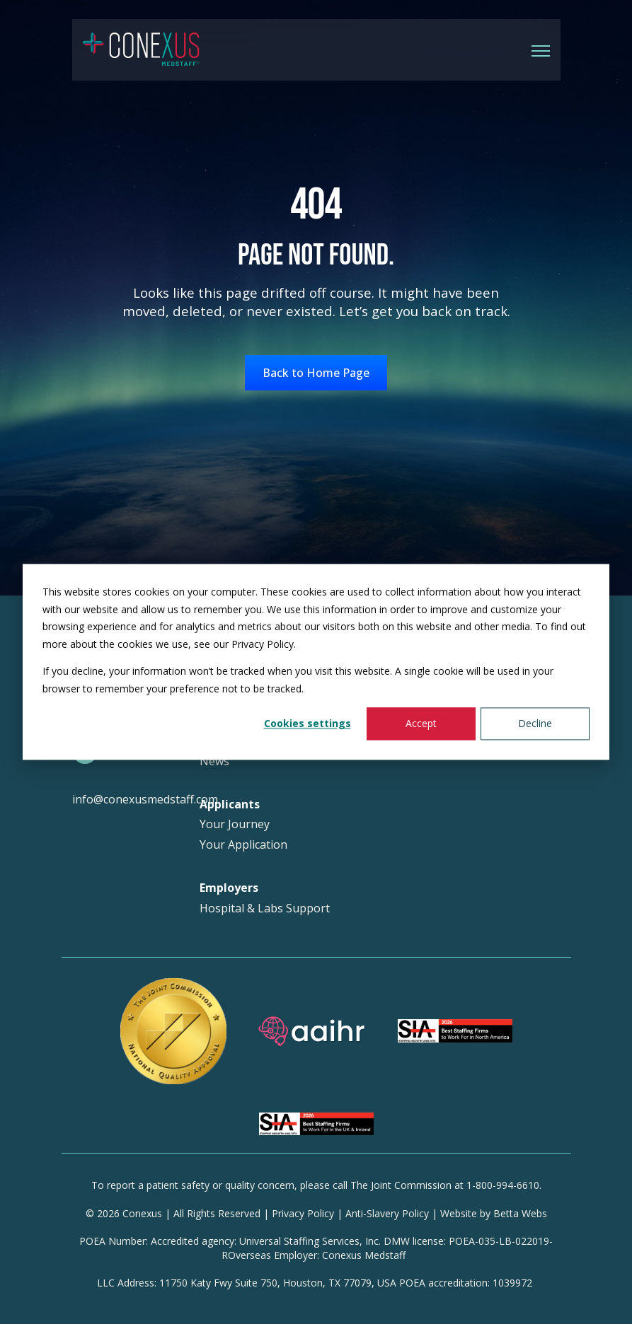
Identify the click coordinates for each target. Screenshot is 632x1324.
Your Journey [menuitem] (235, 824)
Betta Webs (520, 1213)
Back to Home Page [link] (316, 373)
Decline (535, 723)
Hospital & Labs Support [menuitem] (265, 908)
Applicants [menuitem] (230, 804)
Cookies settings (307, 723)
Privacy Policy (303, 1213)
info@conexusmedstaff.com (145, 799)
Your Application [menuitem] (243, 844)
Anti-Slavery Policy (387, 1213)
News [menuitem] (214, 761)
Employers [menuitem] (229, 888)
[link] (141, 49)
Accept (421, 723)
